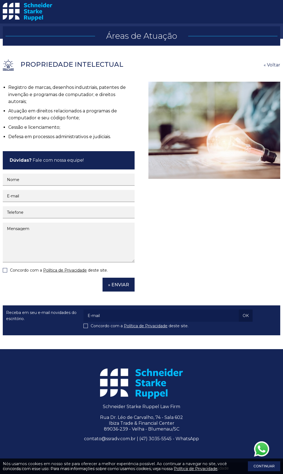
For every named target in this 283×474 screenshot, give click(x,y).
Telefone (15, 212)
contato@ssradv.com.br (110, 438)
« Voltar (272, 65)
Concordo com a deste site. (59, 270)
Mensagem (18, 229)
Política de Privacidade (65, 270)
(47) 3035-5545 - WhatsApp (169, 438)
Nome (13, 180)
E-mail (13, 196)
